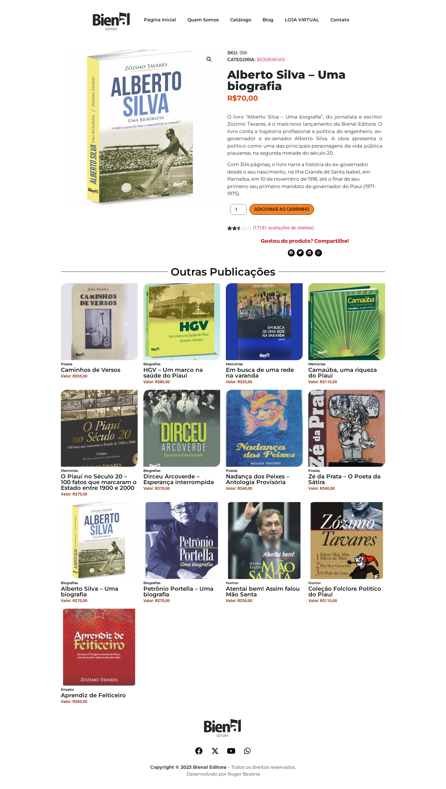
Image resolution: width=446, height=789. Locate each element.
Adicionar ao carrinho (281, 209)
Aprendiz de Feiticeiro (93, 695)
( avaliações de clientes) (283, 228)
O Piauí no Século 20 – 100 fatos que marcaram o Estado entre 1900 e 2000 (99, 482)
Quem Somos (203, 20)
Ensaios (67, 689)
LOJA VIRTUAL (302, 20)
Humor (232, 583)
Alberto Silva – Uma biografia (89, 591)
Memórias (234, 364)
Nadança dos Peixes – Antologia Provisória (257, 479)
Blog (268, 20)
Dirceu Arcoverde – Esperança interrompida (178, 479)
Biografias (271, 59)
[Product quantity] (238, 209)
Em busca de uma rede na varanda (260, 372)
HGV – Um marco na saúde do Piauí (173, 372)
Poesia (66, 364)
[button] (209, 59)
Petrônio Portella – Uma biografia (178, 591)
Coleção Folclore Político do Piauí (344, 591)
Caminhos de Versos (90, 369)
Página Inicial (160, 20)
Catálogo (240, 20)
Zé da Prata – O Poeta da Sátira (344, 479)
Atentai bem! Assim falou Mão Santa (263, 591)
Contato (340, 20)
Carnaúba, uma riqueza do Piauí (342, 372)
